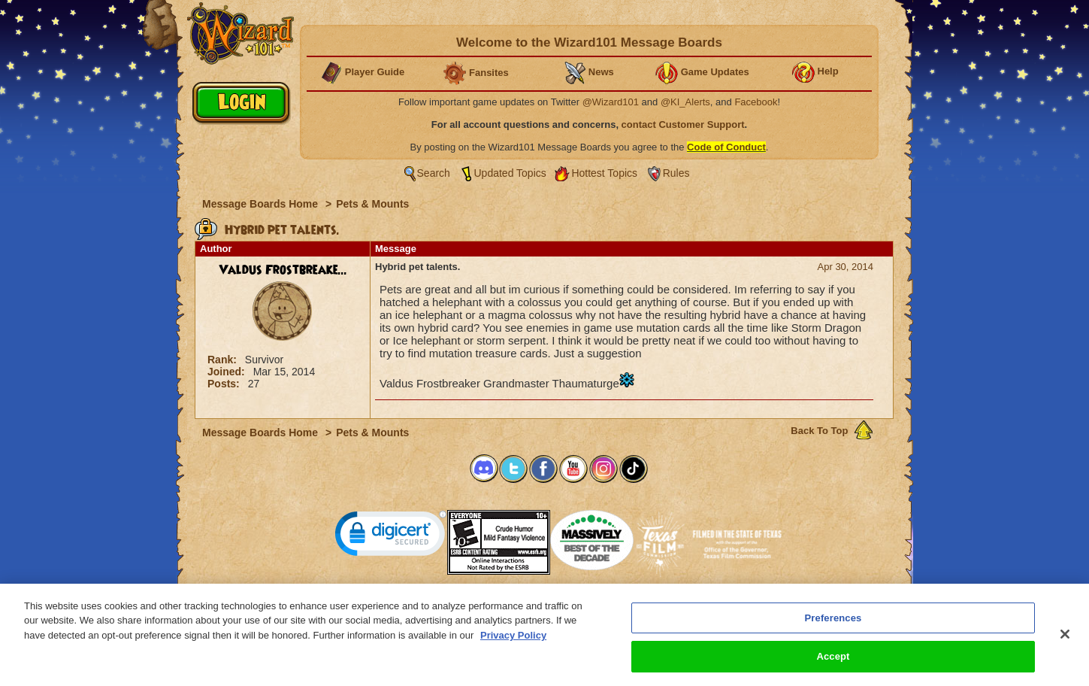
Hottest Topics (604, 173)
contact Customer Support (683, 124)
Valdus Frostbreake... (283, 270)
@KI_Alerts (685, 102)
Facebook (755, 102)
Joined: (227, 372)
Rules (676, 173)
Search (433, 173)
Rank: (223, 360)
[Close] (1064, 642)
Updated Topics (510, 173)
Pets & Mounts (372, 204)
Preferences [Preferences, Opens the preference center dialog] (833, 626)
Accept (832, 664)
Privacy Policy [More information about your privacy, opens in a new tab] (513, 643)
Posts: (225, 384)
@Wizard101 (610, 102)
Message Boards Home (261, 204)
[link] (390, 536)
